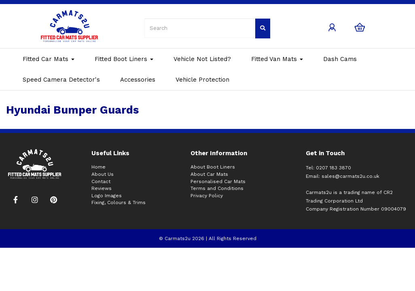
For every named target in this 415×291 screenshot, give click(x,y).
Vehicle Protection (202, 79)
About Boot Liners (213, 167)
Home (98, 167)
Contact (100, 181)
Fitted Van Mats (277, 59)
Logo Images (106, 195)
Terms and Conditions (217, 188)
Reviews (101, 188)
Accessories (137, 79)
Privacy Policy (207, 195)
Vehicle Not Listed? (202, 59)
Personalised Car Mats (218, 181)
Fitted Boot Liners (124, 59)
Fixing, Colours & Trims (118, 202)
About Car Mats (209, 174)
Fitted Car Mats (48, 59)
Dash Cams (340, 59)
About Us (102, 174)
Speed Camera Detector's (61, 79)
